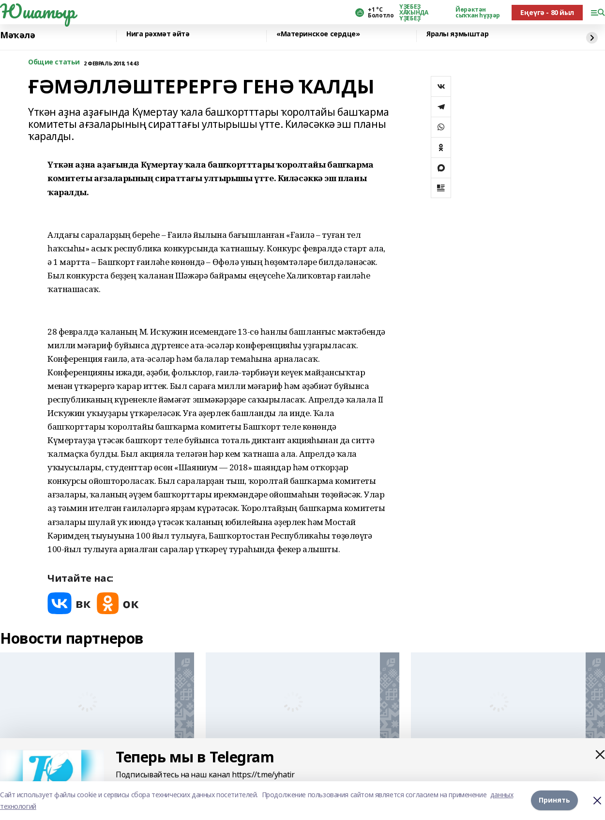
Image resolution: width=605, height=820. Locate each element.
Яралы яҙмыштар (457, 34)
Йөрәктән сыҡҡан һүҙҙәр (477, 12)
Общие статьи (54, 62)
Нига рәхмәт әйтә (157, 34)
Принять (554, 800)
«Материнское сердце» (318, 34)
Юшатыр (37, 11)
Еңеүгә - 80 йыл (547, 12)
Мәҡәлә (17, 35)
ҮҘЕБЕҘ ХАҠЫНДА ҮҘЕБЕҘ (413, 12)
